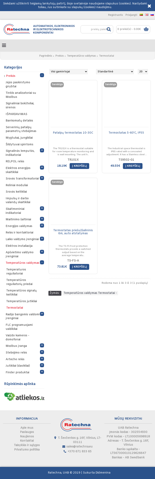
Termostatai (106, 56)
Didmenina (102, 473)
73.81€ (62, 267)
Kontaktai (27, 441)
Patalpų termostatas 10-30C (73, 133)
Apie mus (26, 428)
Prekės (59, 56)
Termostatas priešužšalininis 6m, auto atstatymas (73, 232)
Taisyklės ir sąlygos (27, 445)
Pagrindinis (45, 56)
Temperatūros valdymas (81, 56)
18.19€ (62, 166)
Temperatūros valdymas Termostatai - (90, 293)
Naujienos (27, 437)
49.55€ (115, 166)
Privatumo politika (27, 450)
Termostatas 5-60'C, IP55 (126, 133)
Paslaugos (27, 432)
